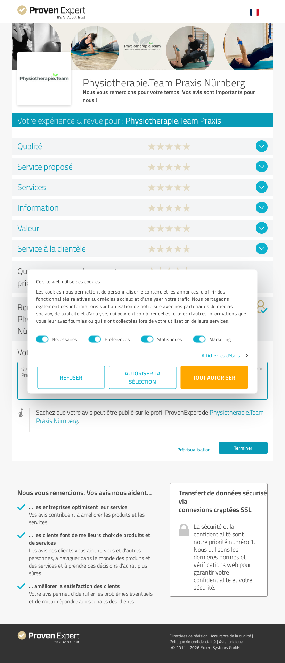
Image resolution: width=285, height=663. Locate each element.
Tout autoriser (214, 377)
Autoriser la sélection (143, 377)
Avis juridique (231, 642)
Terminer (243, 447)
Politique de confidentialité (193, 642)
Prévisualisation (194, 449)
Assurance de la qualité (231, 636)
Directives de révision (188, 636)
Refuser (71, 377)
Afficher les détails (219, 355)
